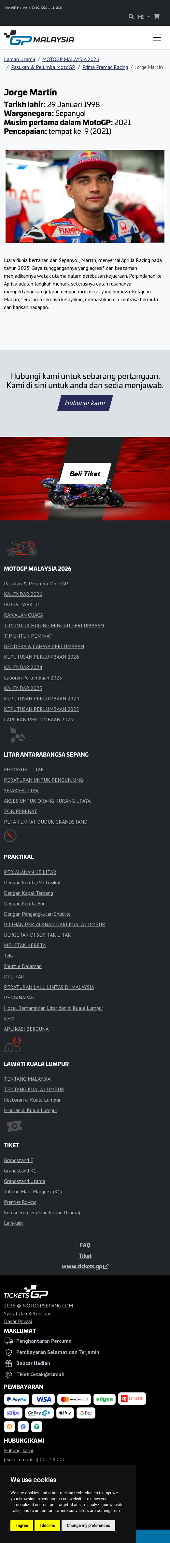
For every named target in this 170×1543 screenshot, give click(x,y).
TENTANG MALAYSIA (27, 1078)
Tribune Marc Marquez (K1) (33, 1191)
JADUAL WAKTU (21, 604)
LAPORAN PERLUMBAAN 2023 (38, 719)
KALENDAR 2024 (23, 667)
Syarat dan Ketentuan (27, 1313)
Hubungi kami (85, 403)
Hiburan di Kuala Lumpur (30, 1110)
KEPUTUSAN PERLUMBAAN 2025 (41, 709)
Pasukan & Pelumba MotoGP (43, 67)
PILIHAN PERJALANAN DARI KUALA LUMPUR (54, 924)
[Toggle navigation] (157, 37)
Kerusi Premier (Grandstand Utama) (42, 1212)
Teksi (9, 955)
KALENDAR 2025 (23, 688)
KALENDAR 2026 (23, 594)
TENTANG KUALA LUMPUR (34, 1089)
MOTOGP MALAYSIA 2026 (70, 59)
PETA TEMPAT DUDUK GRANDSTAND (46, 821)
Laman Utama (19, 59)
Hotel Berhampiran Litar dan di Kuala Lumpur (53, 1008)
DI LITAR (14, 976)
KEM (9, 1018)
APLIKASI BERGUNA (26, 1029)
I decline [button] (47, 1525)
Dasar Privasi (18, 1321)
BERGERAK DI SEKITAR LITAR (37, 934)
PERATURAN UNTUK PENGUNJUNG (43, 780)
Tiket (85, 1255)
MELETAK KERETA (25, 945)
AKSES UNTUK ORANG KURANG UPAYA (47, 800)
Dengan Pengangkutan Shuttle (37, 914)
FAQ (85, 1245)
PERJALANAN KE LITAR (30, 872)
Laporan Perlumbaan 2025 (33, 677)
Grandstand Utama (24, 1181)
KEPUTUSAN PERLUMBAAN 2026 (41, 656)
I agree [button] (22, 1525)
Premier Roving (20, 1202)
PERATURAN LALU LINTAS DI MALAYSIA (49, 987)
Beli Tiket (85, 473)
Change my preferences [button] (88, 1525)
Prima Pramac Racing (105, 67)
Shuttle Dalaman (23, 966)
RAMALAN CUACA (23, 615)
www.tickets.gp (85, 1266)
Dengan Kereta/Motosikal (32, 882)
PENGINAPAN (19, 997)
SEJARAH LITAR (21, 790)
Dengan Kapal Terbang (28, 893)
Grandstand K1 (20, 1170)
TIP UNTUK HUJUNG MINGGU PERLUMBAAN (54, 625)
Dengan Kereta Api (24, 903)
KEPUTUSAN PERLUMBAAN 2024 (41, 698)
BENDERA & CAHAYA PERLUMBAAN (44, 646)
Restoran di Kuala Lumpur (32, 1099)
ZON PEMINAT (20, 811)
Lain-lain (13, 1223)
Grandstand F (18, 1160)
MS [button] (142, 16)
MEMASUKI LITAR (24, 769)
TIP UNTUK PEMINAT (28, 635)
